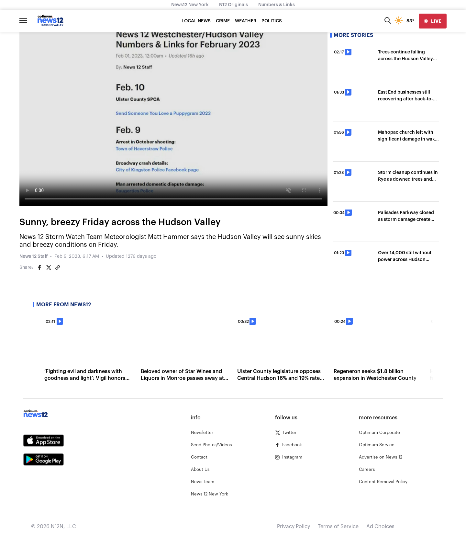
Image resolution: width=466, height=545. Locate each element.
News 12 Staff (33, 256)
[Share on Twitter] (48, 267)
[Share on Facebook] (39, 267)
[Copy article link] (57, 267)
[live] (433, 21)
